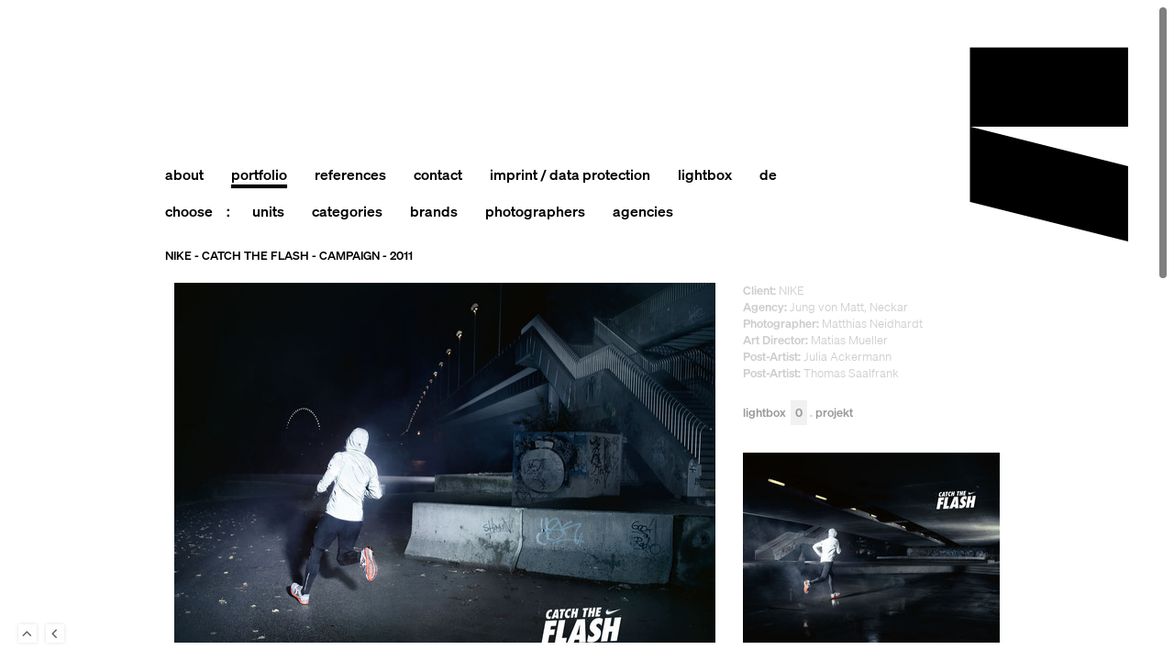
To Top (27, 633)
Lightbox (775, 413)
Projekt (834, 413)
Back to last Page (55, 633)
